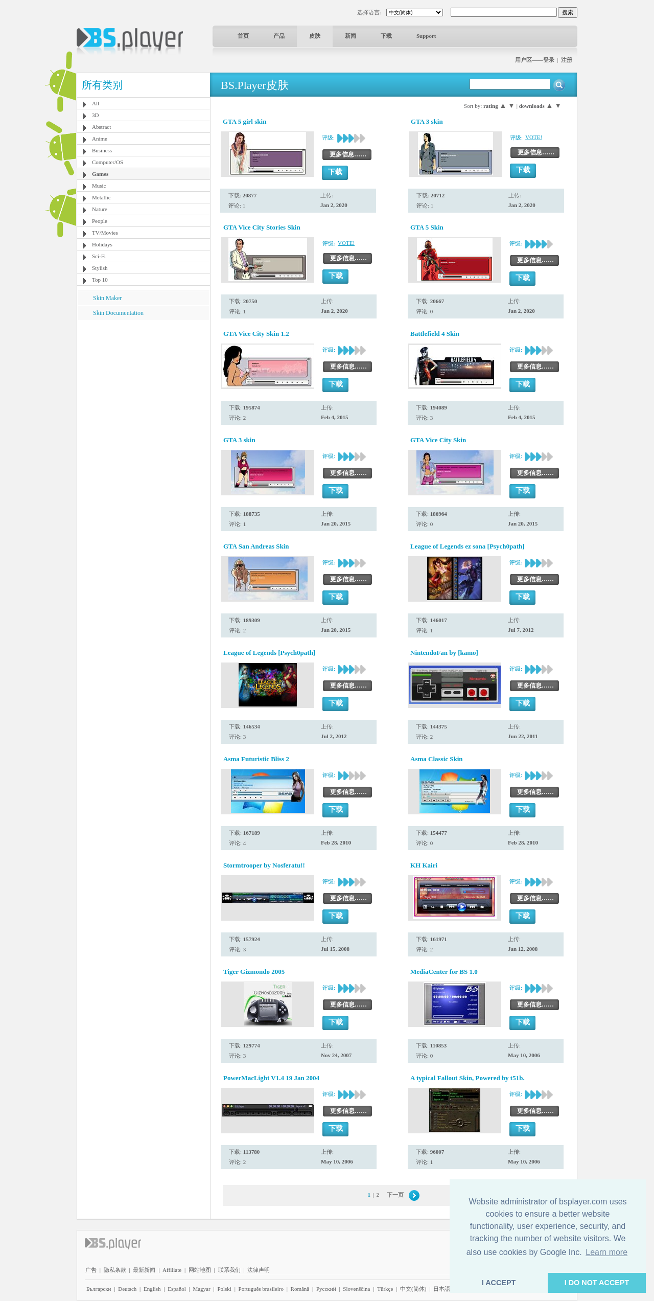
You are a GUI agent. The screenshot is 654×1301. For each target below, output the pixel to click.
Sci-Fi (99, 256)
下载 (386, 36)
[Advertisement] (143, 384)
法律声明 (258, 1270)
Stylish (100, 268)
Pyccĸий (326, 1289)
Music (99, 185)
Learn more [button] (606, 1252)
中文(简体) (413, 1289)
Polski (224, 1289)
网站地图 (200, 1270)
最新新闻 (144, 1270)
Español (176, 1289)
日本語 (441, 1289)
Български (98, 1289)
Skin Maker (107, 298)
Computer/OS (107, 162)
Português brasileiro (261, 1289)
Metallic (101, 197)
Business (102, 150)
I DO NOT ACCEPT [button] (597, 1283)
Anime (99, 138)
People (99, 221)
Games (100, 174)
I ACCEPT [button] (499, 1283)
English (152, 1289)
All (95, 103)
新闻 (350, 36)
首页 (243, 36)
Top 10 (100, 280)
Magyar (201, 1289)
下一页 (395, 1195)
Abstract (101, 127)
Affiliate (171, 1270)
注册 (566, 60)
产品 (279, 36)
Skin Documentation (118, 312)
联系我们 (229, 1270)
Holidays (102, 244)
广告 (91, 1270)
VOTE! (533, 137)
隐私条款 (115, 1270)
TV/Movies (105, 233)
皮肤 (314, 36)
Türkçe (385, 1289)
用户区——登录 (534, 60)
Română (300, 1289)
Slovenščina (356, 1289)
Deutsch (127, 1289)
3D (95, 115)
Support (426, 36)
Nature (99, 209)
